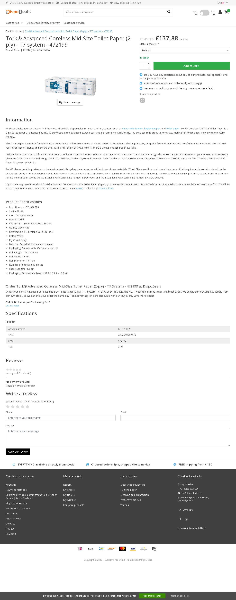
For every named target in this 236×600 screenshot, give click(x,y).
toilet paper (173, 163)
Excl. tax (213, 13)
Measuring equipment (132, 519)
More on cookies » (180, 596)
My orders (69, 524)
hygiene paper (152, 163)
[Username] (61, 452)
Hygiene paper (128, 524)
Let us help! (12, 340)
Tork (16, 50)
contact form (106, 223)
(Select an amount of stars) (30, 436)
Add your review (18, 486)
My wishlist (69, 534)
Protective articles (130, 534)
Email (123, 446)
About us (11, 519)
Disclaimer (12, 548)
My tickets (69, 529)
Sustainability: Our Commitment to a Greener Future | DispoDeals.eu (31, 531)
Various (124, 539)
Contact (10, 558)
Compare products (73, 539)
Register (68, 519)
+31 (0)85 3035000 (188, 523)
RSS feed (11, 568)
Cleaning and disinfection (134, 529)
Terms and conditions (18, 543)
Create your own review (36, 49)
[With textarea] (118, 472)
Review (10, 563)
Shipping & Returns (16, 538)
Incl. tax (195, 13)
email (79, 223)
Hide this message (152, 596)
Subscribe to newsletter (191, 562)
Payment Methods (16, 524)
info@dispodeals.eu (189, 528)
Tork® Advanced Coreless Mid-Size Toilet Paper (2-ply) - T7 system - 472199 (68, 31)
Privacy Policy (13, 553)
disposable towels (132, 163)
